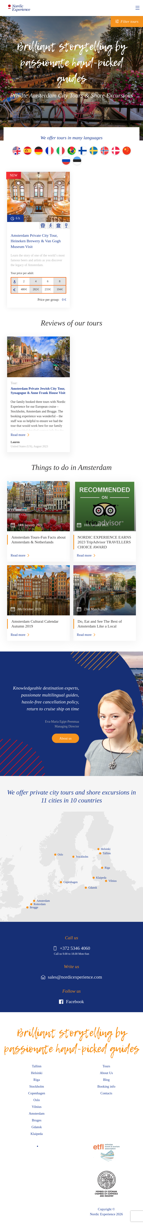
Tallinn (107, 853)
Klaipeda (101, 877)
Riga (107, 867)
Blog (106, 1080)
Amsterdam (43, 900)
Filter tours (130, 21)
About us (65, 738)
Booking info (106, 1086)
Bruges (36, 1120)
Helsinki (105, 849)
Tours (106, 1066)
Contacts (106, 1093)
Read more (18, 434)
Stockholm (82, 856)
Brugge (34, 907)
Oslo (60, 854)
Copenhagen (70, 882)
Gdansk (92, 887)
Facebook (71, 1001)
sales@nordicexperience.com (71, 977)
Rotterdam (40, 904)
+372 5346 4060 (71, 948)
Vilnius (113, 880)
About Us (106, 1073)
